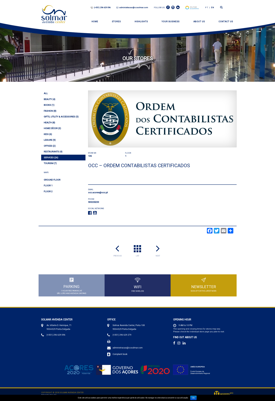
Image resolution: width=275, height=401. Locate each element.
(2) (50, 146)
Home (95, 21)
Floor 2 (48, 191)
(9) (50, 140)
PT (206, 7)
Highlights (141, 21)
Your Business (170, 21)
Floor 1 (48, 185)
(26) (51, 157)
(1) (49, 105)
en (212, 7)
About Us (199, 21)
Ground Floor (52, 179)
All (46, 93)
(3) (52, 128)
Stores (116, 21)
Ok (193, 398)
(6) (48, 134)
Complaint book (120, 354)
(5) (61, 116)
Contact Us (226, 21)
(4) (49, 99)
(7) (50, 163)
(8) (50, 111)
